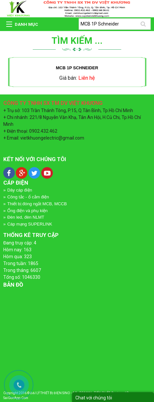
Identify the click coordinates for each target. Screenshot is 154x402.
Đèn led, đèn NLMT (25, 217)
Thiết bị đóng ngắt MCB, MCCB (37, 203)
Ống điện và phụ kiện (27, 210)
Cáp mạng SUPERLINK (29, 224)
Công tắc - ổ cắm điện (28, 196)
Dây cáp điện (19, 190)
